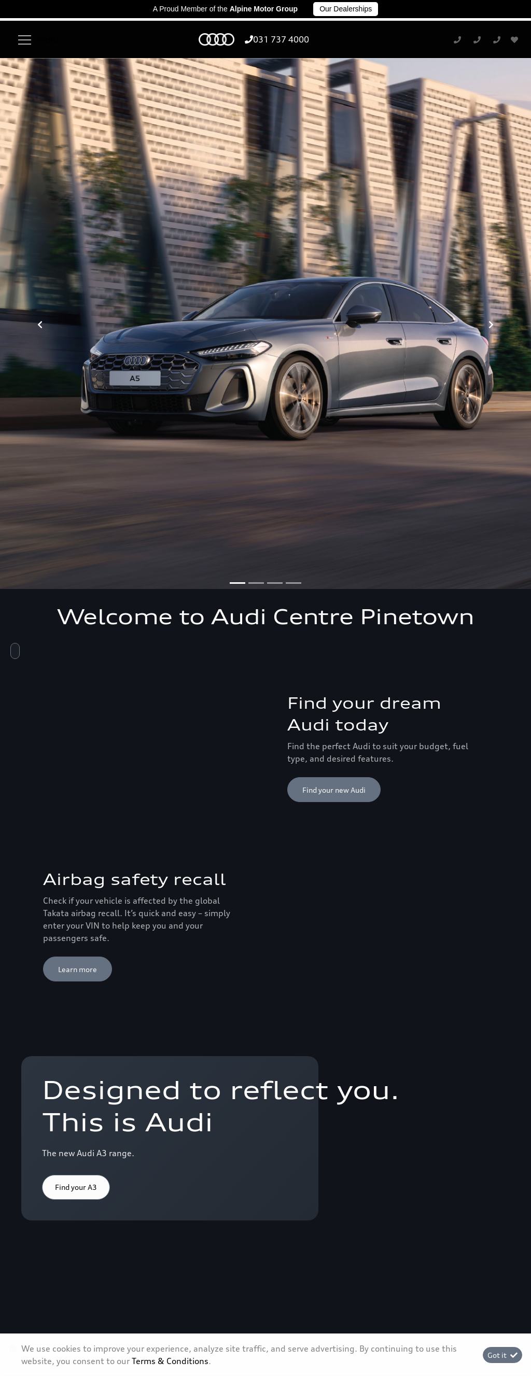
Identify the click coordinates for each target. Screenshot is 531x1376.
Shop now (71, 763)
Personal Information (94, 1328)
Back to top (465, 934)
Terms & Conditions (265, 1328)
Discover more (327, 862)
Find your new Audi (334, 424)
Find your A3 (76, 822)
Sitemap (437, 1328)
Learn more (77, 603)
